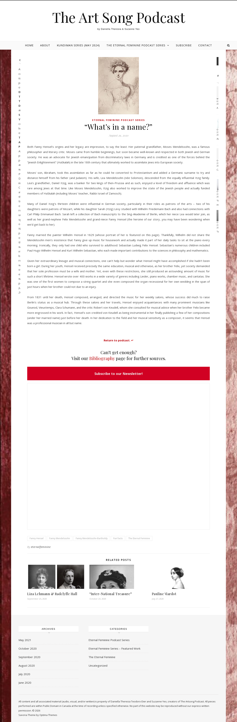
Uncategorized (98, 665)
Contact (205, 45)
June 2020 (25, 682)
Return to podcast (117, 340)
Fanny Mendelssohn (59, 538)
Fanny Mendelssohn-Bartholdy (92, 538)
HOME (29, 45)
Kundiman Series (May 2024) (78, 45)
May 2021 (25, 640)
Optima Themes (48, 715)
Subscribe (184, 45)
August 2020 (27, 665)
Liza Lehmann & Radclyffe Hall (52, 594)
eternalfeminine (41, 547)
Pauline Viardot (164, 594)
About (45, 45)
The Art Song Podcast (118, 17)
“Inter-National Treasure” (110, 594)
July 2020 (24, 674)
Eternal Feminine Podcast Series (118, 120)
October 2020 (28, 648)
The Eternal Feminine (139, 538)
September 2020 (29, 657)
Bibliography (102, 358)
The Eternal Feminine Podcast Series (135, 45)
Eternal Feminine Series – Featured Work (114, 648)
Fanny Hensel (37, 538)
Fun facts (118, 538)
